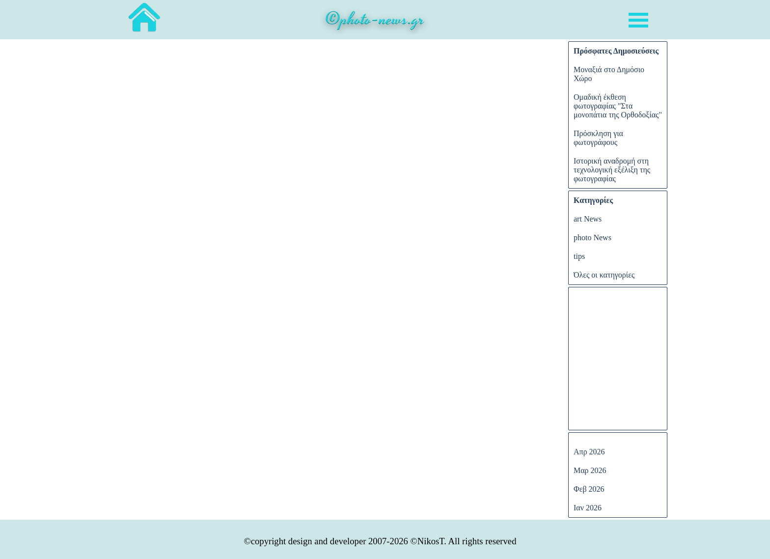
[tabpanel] (375, 22)
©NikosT (427, 541)
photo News (592, 237)
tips (579, 256)
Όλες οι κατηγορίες (604, 275)
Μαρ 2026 (590, 470)
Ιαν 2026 (588, 507)
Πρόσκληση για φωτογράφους (598, 137)
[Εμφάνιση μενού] (638, 20)
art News (588, 219)
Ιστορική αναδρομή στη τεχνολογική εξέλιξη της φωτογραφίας (612, 170)
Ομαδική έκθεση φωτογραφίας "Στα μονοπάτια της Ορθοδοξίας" (618, 106)
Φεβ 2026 (589, 489)
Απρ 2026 (589, 451)
